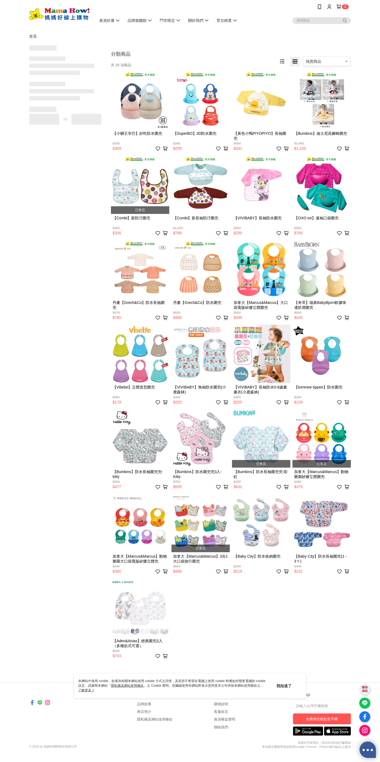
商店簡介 (144, 712)
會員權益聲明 (224, 719)
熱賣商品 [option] (313, 61)
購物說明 (221, 704)
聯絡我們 (221, 727)
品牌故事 (144, 704)
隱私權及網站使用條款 (155, 719)
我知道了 (284, 686)
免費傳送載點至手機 (322, 719)
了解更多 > (86, 690)
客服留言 (221, 712)
